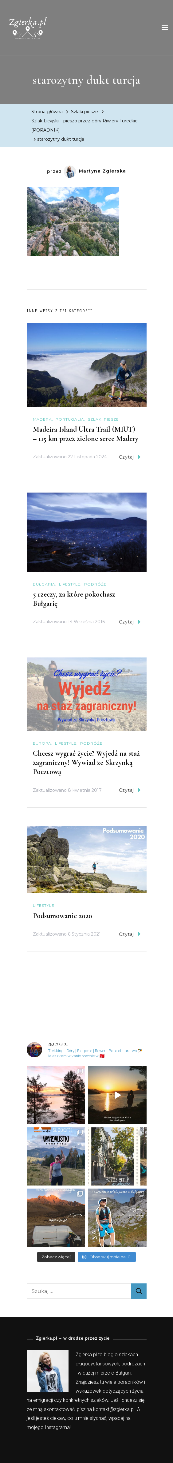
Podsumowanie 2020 (62, 915)
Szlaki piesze (84, 111)
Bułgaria (44, 584)
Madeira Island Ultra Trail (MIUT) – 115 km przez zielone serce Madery (85, 434)
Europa (42, 743)
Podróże (95, 584)
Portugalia (70, 419)
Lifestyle (70, 584)
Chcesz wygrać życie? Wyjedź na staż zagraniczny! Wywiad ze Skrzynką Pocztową (86, 762)
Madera (42, 419)
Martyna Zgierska (95, 171)
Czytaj (129, 457)
